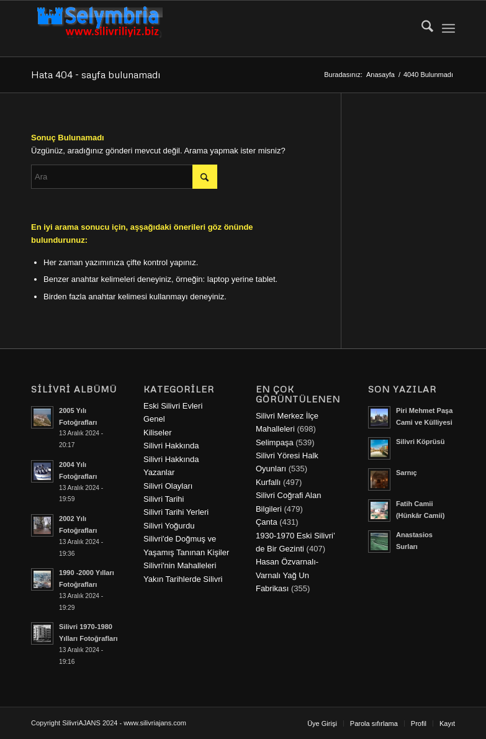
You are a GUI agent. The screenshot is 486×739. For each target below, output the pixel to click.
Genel (154, 419)
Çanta (266, 522)
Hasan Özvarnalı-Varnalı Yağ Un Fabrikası (287, 575)
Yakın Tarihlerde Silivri (182, 579)
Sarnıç (406, 472)
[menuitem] (421, 29)
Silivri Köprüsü (420, 441)
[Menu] (448, 28)
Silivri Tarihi (163, 499)
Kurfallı (268, 482)
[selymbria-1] (100, 29)
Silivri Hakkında (171, 445)
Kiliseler (157, 432)
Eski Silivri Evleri (172, 405)
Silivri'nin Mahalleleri (179, 565)
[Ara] (421, 29)
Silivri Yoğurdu (168, 525)
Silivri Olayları (167, 486)
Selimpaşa (275, 442)
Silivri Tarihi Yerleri (176, 512)
